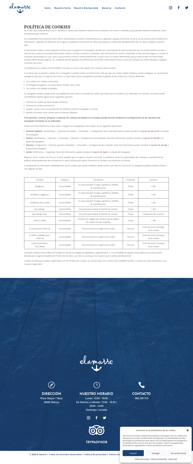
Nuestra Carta (62, 8)
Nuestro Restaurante (86, 8)
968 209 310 (141, 398)
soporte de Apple (100, 152)
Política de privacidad (95, 454)
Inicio (48, 8)
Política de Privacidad (159, 459)
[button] (187, 430)
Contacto (120, 8)
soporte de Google (159, 145)
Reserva (106, 8)
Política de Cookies (142, 459)
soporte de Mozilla (151, 138)
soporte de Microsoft (150, 131)
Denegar (156, 453)
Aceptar (133, 453)
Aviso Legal (172, 459)
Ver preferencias (178, 453)
